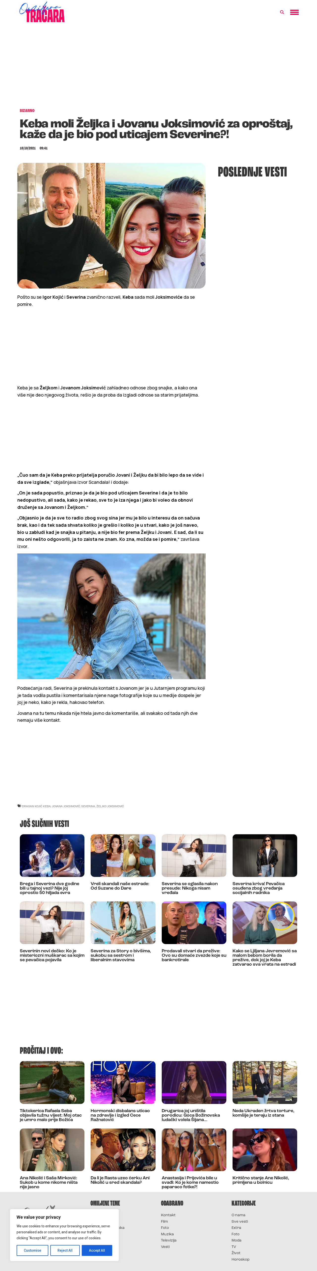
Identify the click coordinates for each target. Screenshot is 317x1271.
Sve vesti (240, 1222)
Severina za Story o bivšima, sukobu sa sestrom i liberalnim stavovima (121, 955)
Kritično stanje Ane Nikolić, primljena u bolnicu (261, 1180)
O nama (238, 1215)
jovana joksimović (66, 806)
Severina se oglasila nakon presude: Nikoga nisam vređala (190, 888)
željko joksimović (110, 806)
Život (236, 1253)
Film (164, 1222)
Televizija (169, 1240)
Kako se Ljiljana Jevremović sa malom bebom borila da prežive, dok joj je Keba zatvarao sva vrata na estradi (265, 958)
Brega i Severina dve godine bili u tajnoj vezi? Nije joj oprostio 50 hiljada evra (49, 888)
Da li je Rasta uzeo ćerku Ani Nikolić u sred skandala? (120, 1180)
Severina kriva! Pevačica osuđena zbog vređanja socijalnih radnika (259, 888)
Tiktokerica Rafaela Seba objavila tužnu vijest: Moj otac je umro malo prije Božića (51, 1115)
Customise (32, 1250)
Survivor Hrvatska (107, 1228)
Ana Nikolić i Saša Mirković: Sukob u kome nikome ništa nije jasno (49, 1182)
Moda (236, 1240)
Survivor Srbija (104, 1234)
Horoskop (241, 1260)
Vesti (165, 1247)
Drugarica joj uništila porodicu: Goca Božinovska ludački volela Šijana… (191, 1115)
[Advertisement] (158, 68)
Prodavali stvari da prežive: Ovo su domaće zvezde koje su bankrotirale (194, 955)
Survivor (98, 1215)
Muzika (167, 1234)
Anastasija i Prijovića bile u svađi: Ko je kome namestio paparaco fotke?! (190, 1182)
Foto (165, 1228)
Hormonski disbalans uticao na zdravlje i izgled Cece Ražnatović (120, 1115)
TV (234, 1247)
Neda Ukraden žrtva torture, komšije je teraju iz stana (263, 1113)
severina (88, 806)
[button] (282, 12)
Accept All (97, 1250)
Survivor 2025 (103, 1222)
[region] (64, 1235)
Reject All (65, 1250)
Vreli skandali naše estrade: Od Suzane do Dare (120, 886)
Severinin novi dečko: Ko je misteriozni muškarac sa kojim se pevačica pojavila (52, 955)
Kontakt (168, 1215)
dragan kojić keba (36, 806)
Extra (236, 1228)
